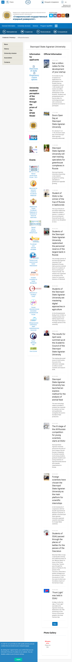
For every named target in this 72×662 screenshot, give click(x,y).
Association (8, 58)
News (6, 44)
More (54, 624)
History (6, 49)
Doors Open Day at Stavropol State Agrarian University (58, 121)
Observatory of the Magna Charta (33, 294)
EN (65, 2)
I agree (18, 659)
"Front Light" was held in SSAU (57, 595)
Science (35, 26)
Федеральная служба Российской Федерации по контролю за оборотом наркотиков (33, 212)
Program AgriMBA (46, 26)
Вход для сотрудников (52, 2)
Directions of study (33, 70)
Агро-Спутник (33, 351)
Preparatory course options (34, 77)
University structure (24, 26)
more (27, 646)
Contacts (7, 62)
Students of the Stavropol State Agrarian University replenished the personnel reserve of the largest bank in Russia (58, 243)
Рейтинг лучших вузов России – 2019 (33, 175)
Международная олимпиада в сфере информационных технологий (34, 326)
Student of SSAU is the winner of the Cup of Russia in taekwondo (58, 199)
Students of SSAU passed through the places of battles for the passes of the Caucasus (58, 542)
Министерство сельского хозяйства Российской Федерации (33, 192)
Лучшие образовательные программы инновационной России (34, 311)
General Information (8, 26)
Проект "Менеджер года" (33, 342)
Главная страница (8, 37)
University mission (10, 53)
